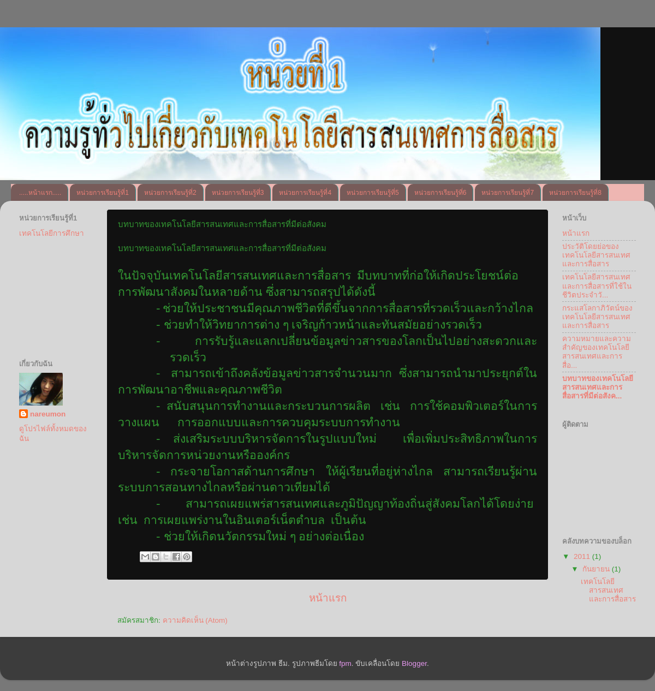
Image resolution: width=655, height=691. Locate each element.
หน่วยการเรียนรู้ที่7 (507, 192)
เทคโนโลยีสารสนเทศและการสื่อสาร (608, 590)
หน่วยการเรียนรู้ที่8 (575, 192)
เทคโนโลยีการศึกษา (51, 233)
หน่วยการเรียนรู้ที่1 (102, 192)
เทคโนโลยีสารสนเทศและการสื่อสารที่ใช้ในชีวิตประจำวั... (597, 286)
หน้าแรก (328, 598)
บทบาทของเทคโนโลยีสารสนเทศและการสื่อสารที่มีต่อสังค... (597, 387)
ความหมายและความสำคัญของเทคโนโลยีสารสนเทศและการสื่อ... (596, 352)
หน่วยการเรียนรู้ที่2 (170, 192)
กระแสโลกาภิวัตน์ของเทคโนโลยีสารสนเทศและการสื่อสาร (597, 317)
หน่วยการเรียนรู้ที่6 (440, 192)
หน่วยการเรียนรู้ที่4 (305, 192)
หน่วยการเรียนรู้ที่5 (373, 192)
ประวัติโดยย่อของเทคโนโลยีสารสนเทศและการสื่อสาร (596, 255)
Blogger (414, 663)
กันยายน (597, 569)
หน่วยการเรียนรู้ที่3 (238, 192)
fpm (345, 663)
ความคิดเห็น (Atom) (195, 620)
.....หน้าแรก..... (40, 192)
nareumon (48, 414)
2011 (583, 556)
